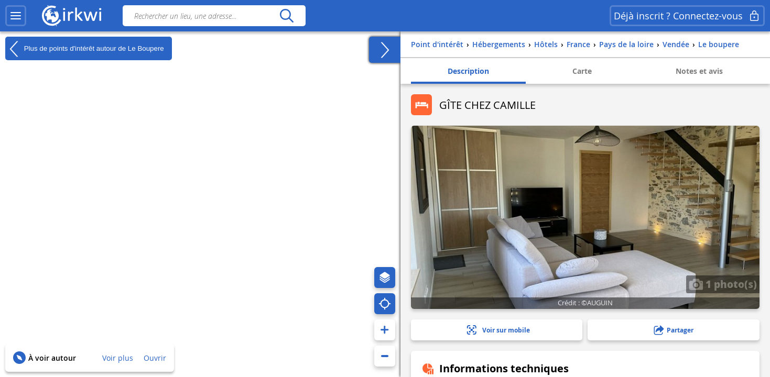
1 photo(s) (723, 283)
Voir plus (117, 358)
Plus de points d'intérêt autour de (84, 48)
